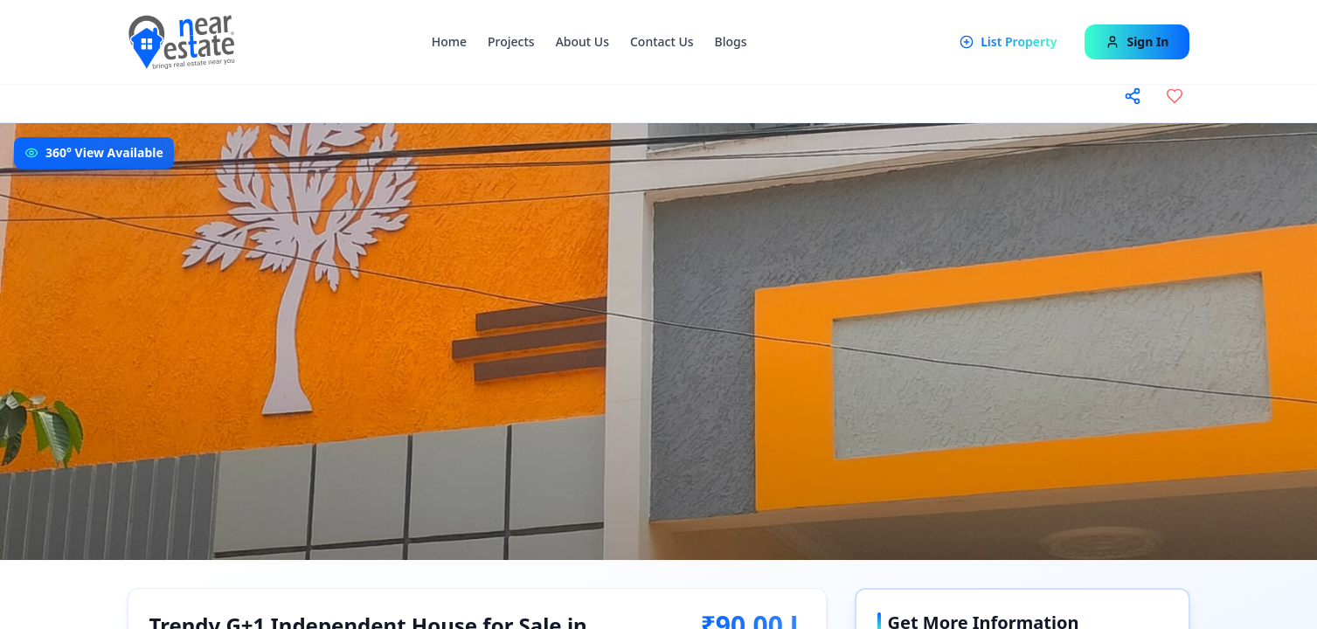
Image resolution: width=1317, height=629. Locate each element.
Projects (511, 41)
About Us (582, 41)
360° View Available (104, 152)
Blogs (731, 41)
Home (449, 41)
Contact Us (662, 41)
